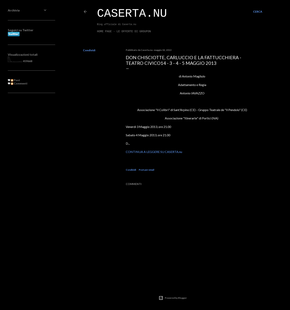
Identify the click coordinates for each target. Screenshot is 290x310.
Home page (104, 31)
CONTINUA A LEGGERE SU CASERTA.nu (154, 152)
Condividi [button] (89, 50)
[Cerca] (257, 11)
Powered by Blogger (173, 298)
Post (15, 80)
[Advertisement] (27, 159)
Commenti (19, 83)
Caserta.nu (132, 13)
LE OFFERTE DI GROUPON (134, 31)
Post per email (146, 169)
